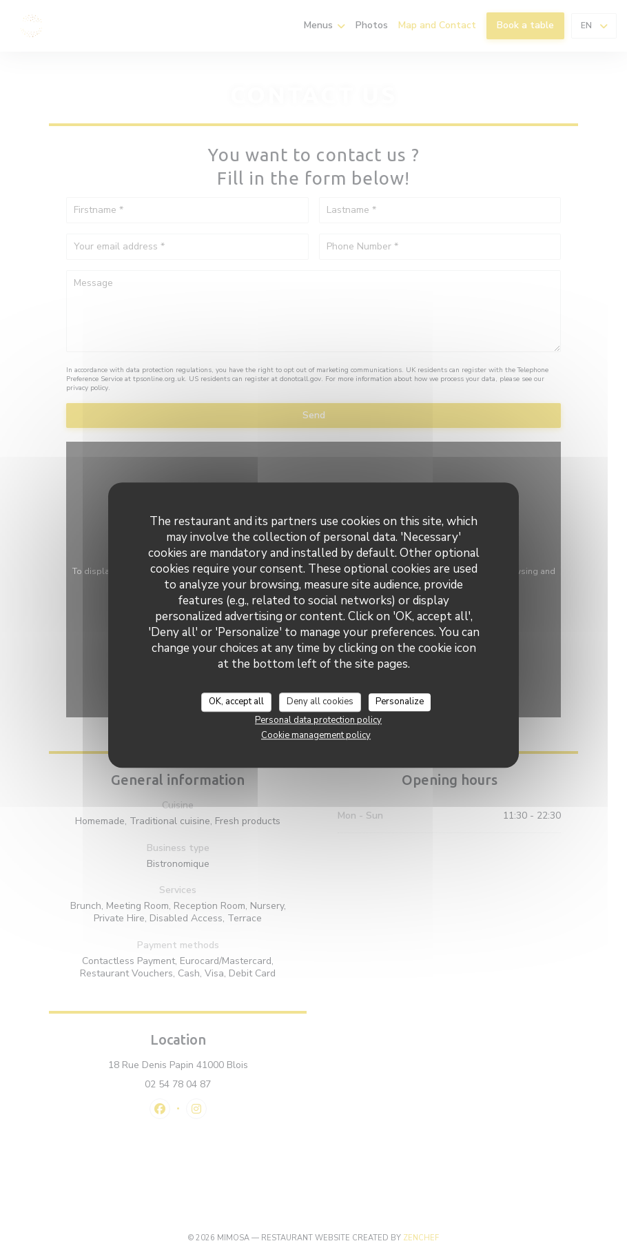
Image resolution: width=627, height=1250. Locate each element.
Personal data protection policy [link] (318, 720)
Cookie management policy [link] (316, 735)
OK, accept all (236, 701)
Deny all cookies (320, 701)
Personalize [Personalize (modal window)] (400, 701)
